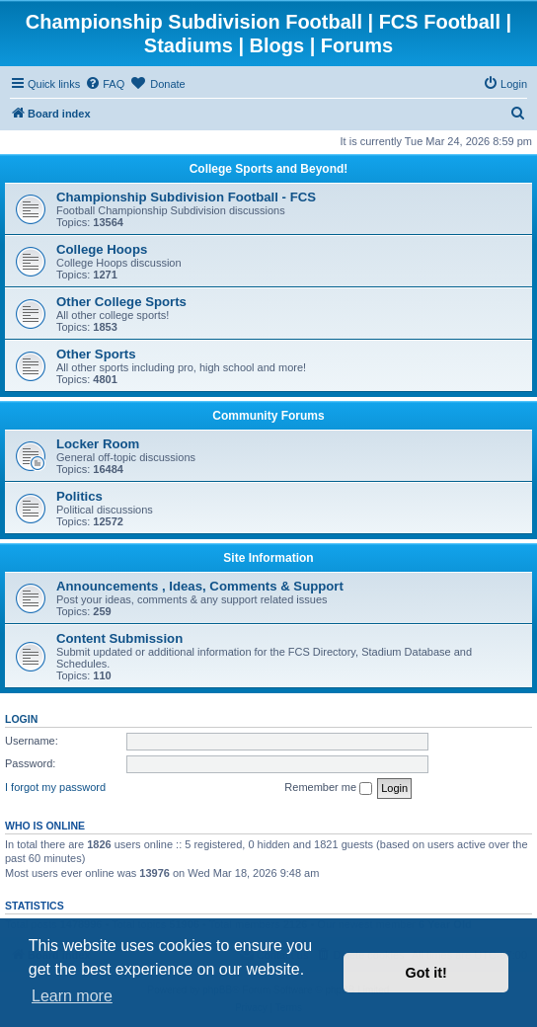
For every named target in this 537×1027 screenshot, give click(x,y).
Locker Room (97, 443)
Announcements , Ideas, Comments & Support (200, 586)
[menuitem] (104, 84)
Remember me (328, 788)
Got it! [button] (426, 973)
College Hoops (101, 249)
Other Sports (96, 354)
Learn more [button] (72, 996)
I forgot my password (55, 787)
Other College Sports (121, 301)
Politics (79, 496)
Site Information (268, 558)
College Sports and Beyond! (269, 169)
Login (21, 719)
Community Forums (268, 416)
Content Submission (119, 638)
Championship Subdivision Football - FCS (186, 197)
